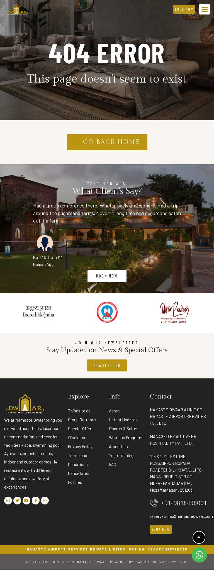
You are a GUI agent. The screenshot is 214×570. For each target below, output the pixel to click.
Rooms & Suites (123, 428)
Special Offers (81, 428)
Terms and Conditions (78, 460)
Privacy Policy (80, 446)
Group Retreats (82, 419)
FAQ (112, 464)
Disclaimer (78, 437)
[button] (204, 9)
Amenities (118, 446)
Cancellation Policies (79, 478)
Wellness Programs (126, 437)
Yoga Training (121, 455)
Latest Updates (123, 419)
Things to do (79, 410)
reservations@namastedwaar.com (181, 516)
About (114, 410)
